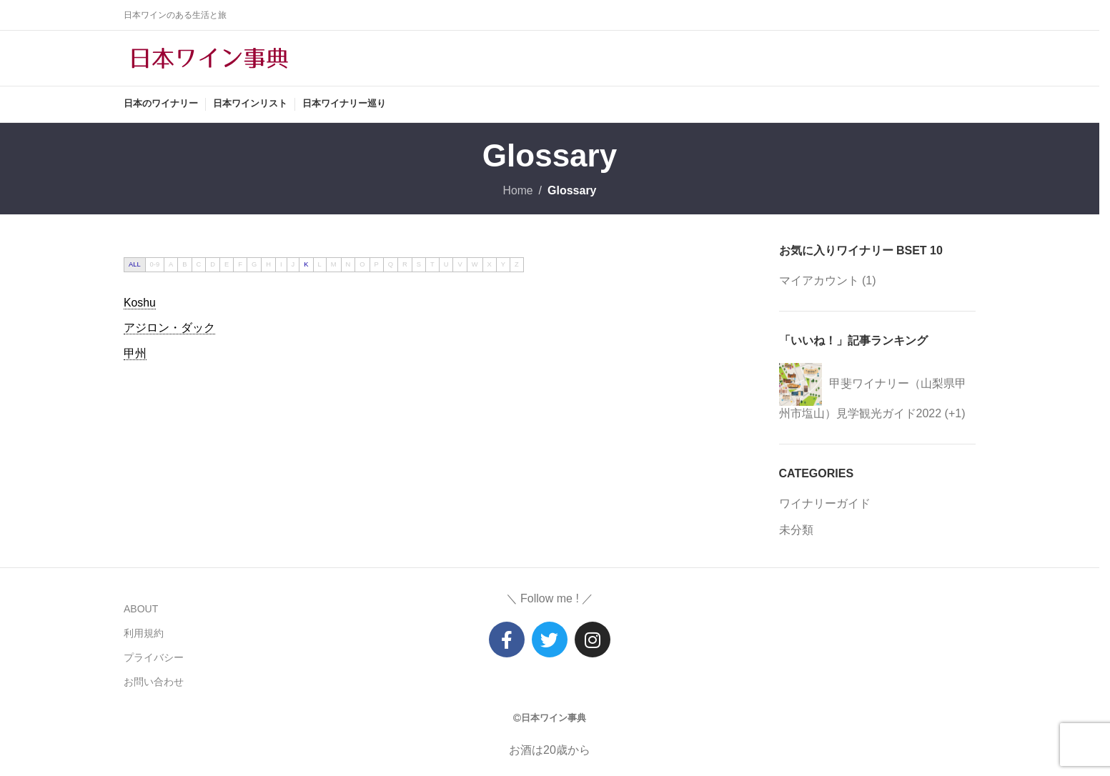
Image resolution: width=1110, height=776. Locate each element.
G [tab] (254, 266)
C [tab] (199, 266)
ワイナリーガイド (825, 505)
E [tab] (226, 266)
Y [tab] (503, 266)
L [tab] (320, 266)
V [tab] (459, 266)
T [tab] (432, 266)
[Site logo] (209, 58)
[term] (140, 305)
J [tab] (293, 266)
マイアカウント (819, 283)
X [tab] (489, 266)
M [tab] (334, 266)
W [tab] (475, 266)
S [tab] (419, 266)
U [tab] (446, 266)
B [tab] (184, 266)
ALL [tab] (135, 266)
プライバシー (154, 660)
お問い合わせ (154, 684)
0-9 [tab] (154, 266)
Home (517, 193)
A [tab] (171, 266)
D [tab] (212, 266)
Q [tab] (390, 266)
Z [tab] (517, 266)
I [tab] (281, 266)
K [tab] (306, 266)
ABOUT (141, 611)
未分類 (796, 533)
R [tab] (404, 266)
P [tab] (377, 266)
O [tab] (362, 266)
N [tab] (348, 266)
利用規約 (144, 635)
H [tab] (268, 266)
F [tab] (240, 266)
